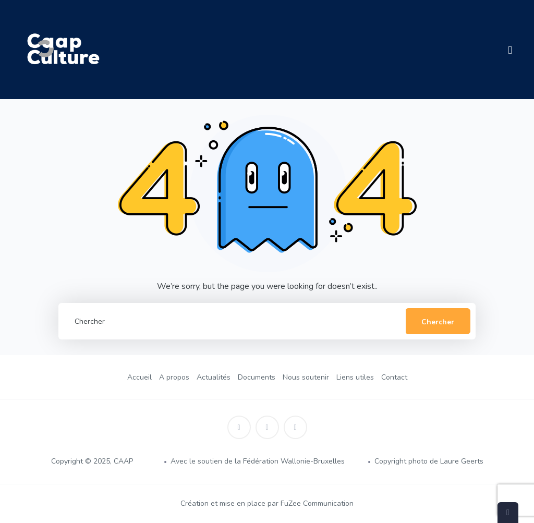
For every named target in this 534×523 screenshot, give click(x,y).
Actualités (213, 377)
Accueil (139, 377)
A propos (174, 377)
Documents (256, 377)
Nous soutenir (306, 377)
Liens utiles (355, 377)
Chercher (437, 322)
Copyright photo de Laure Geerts (428, 461)
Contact (394, 377)
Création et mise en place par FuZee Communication (267, 503)
